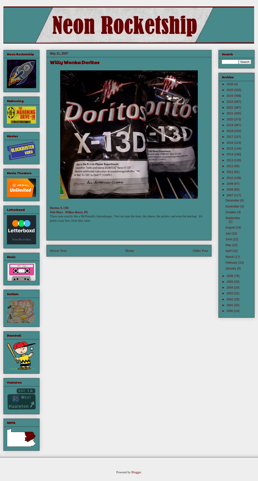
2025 (230, 90)
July (229, 233)
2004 (230, 287)
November (233, 206)
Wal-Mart (56, 212)
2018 (230, 131)
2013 (230, 160)
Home (129, 251)
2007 (230, 195)
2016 (230, 142)
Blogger (136, 472)
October (231, 212)
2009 (230, 183)
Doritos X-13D (59, 208)
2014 (230, 154)
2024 (230, 95)
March (230, 257)
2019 (230, 125)
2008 (230, 189)
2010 (230, 178)
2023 (230, 101)
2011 (230, 172)
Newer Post (58, 251)
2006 (230, 276)
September (233, 218)
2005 (230, 281)
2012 (230, 166)
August (231, 227)
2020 (230, 119)
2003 (230, 293)
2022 (230, 107)
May (229, 245)
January (231, 268)
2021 (230, 113)
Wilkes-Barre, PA (76, 212)
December (233, 200)
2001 (230, 305)
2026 (230, 84)
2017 (230, 136)
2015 (230, 148)
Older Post (200, 251)
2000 (230, 311)
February (232, 262)
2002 (230, 299)
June (229, 239)
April (229, 251)
